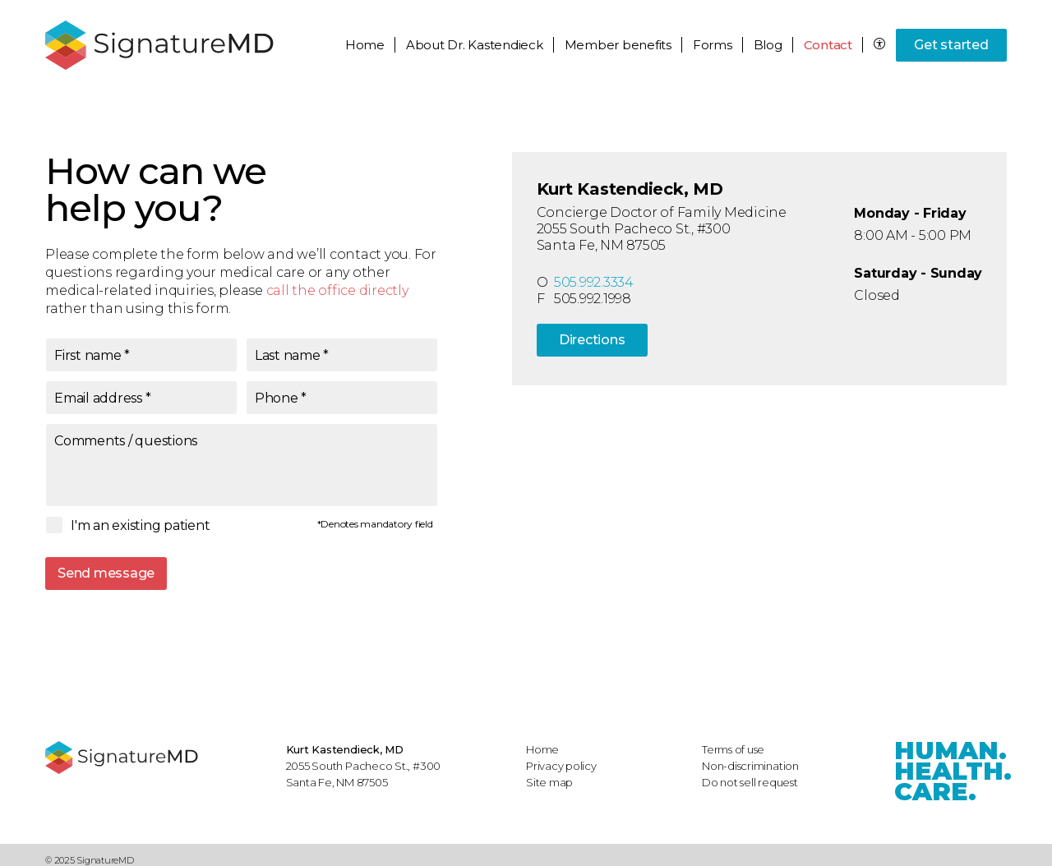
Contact (828, 45)
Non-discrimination (750, 765)
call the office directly (337, 290)
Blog (768, 45)
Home (365, 45)
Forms (712, 45)
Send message (106, 573)
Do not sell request (750, 782)
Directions (592, 340)
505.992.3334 (594, 282)
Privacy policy (561, 765)
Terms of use (733, 749)
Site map (549, 782)
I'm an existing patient (140, 525)
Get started (951, 45)
